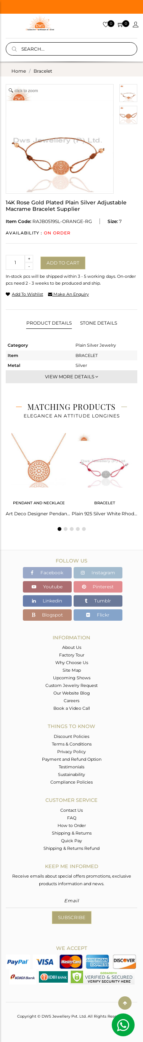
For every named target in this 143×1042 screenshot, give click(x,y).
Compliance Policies (71, 782)
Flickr (97, 615)
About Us (71, 647)
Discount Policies (71, 736)
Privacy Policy (71, 751)
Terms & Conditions (72, 744)
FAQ (71, 818)
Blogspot (47, 615)
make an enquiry (68, 294)
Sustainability (71, 774)
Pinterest (98, 587)
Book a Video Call (71, 708)
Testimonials (71, 767)
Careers (71, 700)
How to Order (72, 825)
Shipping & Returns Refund (71, 848)
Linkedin (47, 601)
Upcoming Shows (71, 677)
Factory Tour (71, 655)
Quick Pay (71, 840)
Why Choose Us (71, 662)
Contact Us (71, 810)
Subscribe (71, 917)
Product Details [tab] (49, 323)
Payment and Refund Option (71, 759)
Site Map (72, 670)
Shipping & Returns (72, 833)
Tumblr (98, 601)
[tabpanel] (39, 472)
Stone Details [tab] (98, 323)
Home (18, 71)
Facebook (47, 572)
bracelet (43, 71)
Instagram (98, 572)
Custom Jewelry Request (71, 685)
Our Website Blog (71, 693)
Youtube (47, 587)
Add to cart (63, 263)
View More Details (71, 376)
